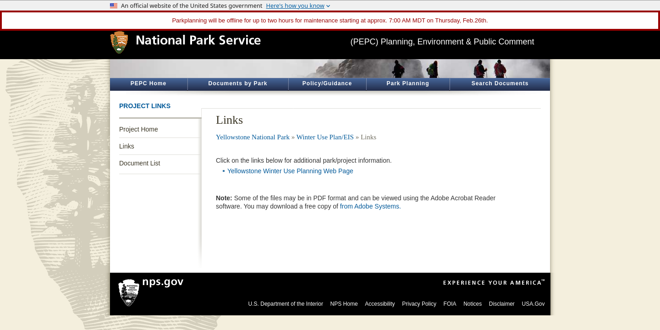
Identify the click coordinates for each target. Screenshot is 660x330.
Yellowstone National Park (253, 137)
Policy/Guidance (327, 83)
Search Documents (500, 83)
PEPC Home (148, 83)
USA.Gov (533, 304)
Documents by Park (237, 83)
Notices (472, 304)
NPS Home (344, 304)
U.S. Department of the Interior (285, 304)
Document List (139, 163)
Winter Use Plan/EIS (325, 137)
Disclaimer (502, 304)
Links (126, 146)
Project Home (138, 129)
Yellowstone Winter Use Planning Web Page (290, 171)
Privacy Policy (419, 304)
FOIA (450, 304)
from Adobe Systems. (370, 206)
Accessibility (380, 304)
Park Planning (407, 83)
